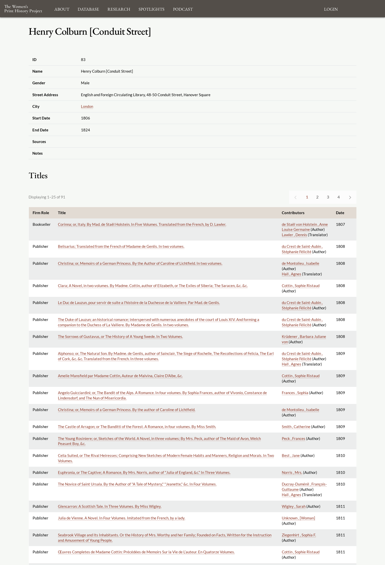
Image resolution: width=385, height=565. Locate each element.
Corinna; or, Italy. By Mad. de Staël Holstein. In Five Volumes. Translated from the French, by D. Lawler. (142, 224)
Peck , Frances (293, 438)
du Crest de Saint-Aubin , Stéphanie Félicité (302, 249)
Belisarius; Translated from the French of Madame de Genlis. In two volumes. (121, 246)
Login (331, 8)
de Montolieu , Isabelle (300, 263)
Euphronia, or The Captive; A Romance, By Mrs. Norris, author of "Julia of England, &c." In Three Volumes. (144, 472)
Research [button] (119, 8)
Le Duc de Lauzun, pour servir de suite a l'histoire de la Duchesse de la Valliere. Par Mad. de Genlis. (139, 302)
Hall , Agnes (291, 274)
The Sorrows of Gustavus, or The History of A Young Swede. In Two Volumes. (120, 336)
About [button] (61, 8)
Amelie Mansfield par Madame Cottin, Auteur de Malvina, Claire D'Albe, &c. (120, 375)
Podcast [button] (183, 8)
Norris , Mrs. (292, 472)
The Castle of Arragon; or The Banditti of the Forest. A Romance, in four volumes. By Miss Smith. (137, 426)
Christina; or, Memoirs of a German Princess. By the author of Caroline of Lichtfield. (126, 409)
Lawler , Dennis (294, 234)
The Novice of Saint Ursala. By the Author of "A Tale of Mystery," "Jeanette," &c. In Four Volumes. (137, 484)
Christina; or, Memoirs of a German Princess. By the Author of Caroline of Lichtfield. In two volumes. (140, 263)
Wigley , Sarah (294, 506)
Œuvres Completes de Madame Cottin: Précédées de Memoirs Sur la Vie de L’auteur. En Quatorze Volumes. (146, 552)
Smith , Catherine (296, 426)
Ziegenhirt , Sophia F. (299, 535)
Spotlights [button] (151, 8)
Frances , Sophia (295, 392)
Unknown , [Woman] (298, 518)
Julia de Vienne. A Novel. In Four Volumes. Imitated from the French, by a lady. (121, 518)
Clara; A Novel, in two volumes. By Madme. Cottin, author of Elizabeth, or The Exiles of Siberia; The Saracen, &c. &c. (153, 285)
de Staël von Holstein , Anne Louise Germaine (305, 227)
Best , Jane (291, 455)
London (87, 106)
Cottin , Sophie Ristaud (300, 285)
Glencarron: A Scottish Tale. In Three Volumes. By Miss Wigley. (109, 506)
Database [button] (88, 8)
